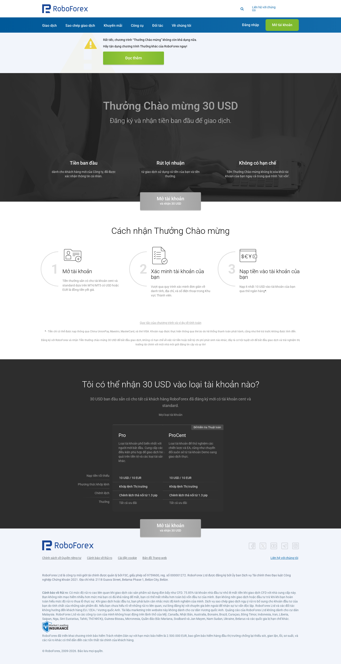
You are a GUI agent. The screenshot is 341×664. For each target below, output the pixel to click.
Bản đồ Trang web (154, 558)
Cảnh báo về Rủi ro (99, 558)
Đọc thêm (133, 58)
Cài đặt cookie (127, 558)
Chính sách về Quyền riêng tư (61, 558)
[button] (65, 8)
